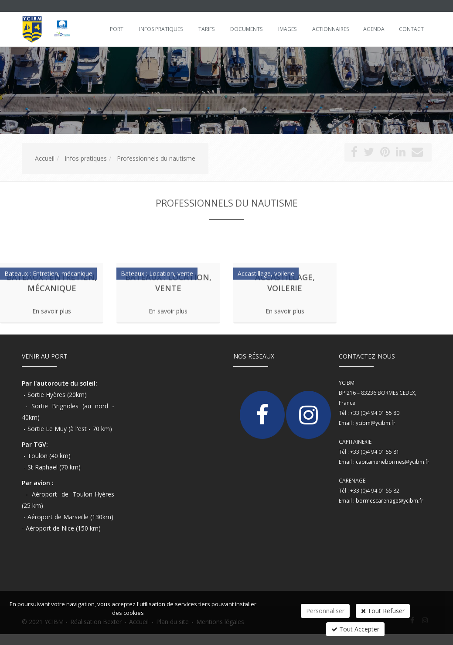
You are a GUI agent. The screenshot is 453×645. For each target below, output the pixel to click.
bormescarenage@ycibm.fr (389, 500)
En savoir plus (51, 308)
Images (287, 29)
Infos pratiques (161, 29)
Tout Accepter (355, 629)
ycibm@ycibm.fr (375, 423)
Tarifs (206, 29)
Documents (246, 29)
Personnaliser (325, 611)
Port (116, 29)
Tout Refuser (383, 611)
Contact (411, 29)
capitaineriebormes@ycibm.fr (392, 462)
